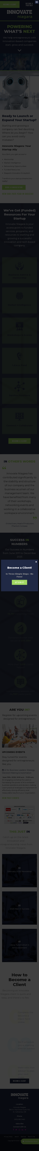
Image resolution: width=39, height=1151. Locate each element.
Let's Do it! (19, 582)
